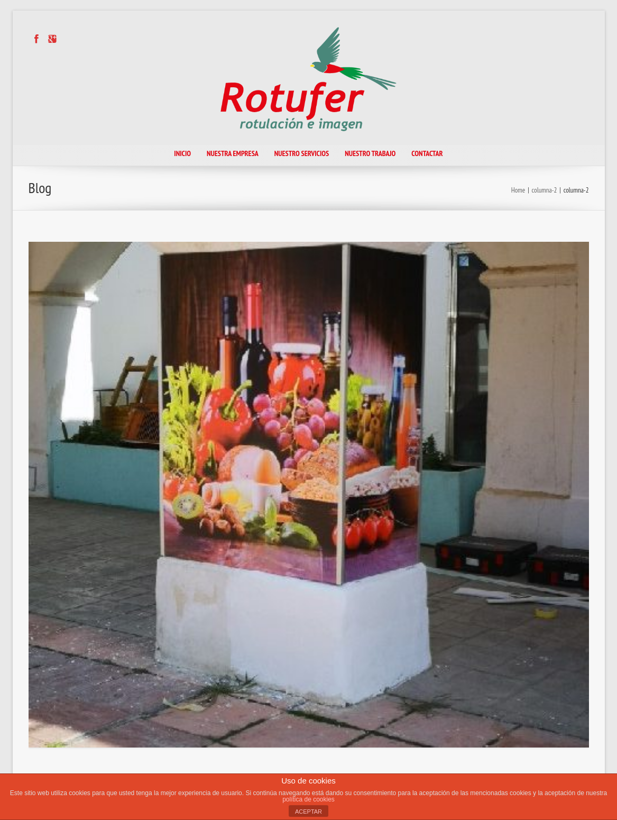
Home (518, 190)
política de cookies (308, 799)
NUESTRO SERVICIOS (301, 153)
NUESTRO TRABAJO (370, 153)
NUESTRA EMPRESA (233, 153)
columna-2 (544, 190)
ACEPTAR (308, 811)
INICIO (182, 153)
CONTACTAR (427, 153)
